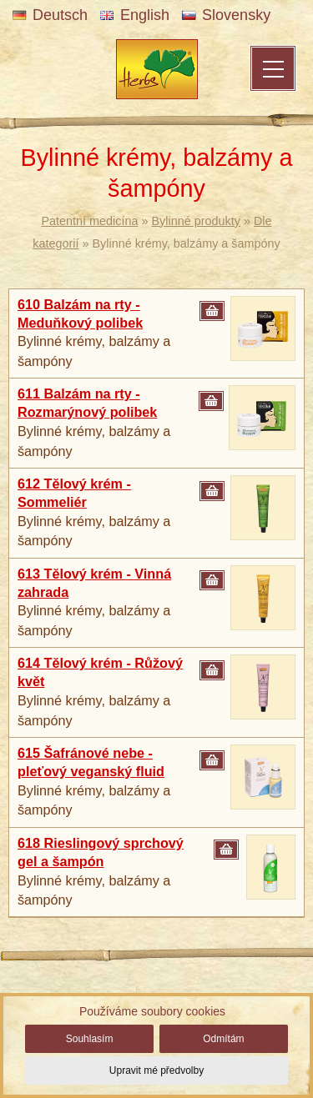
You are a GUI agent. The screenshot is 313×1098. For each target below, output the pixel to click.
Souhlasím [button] (90, 1039)
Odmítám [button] (223, 1039)
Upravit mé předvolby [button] (156, 1070)
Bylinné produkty (196, 221)
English (134, 15)
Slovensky (226, 15)
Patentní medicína (90, 221)
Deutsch (50, 15)
